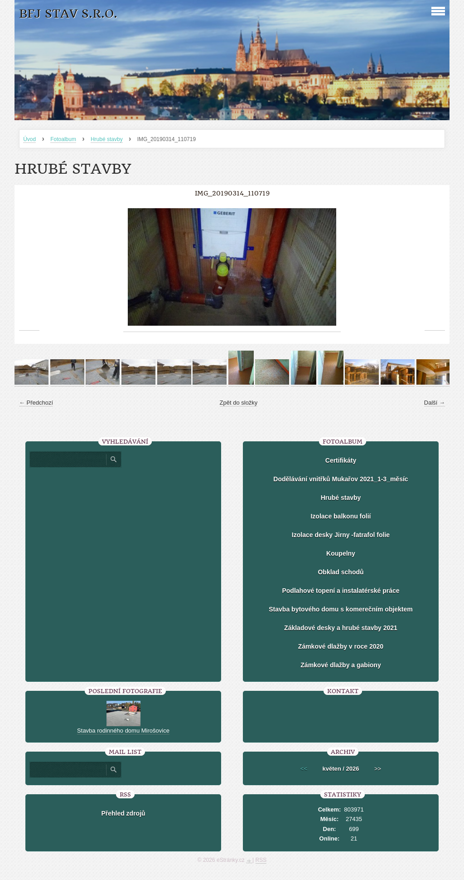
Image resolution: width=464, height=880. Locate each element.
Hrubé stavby (107, 139)
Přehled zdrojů (123, 813)
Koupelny (340, 553)
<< (303, 768)
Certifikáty (340, 460)
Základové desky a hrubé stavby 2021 (340, 627)
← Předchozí (36, 402)
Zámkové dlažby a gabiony (340, 665)
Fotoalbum (63, 139)
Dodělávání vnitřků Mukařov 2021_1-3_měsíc (340, 479)
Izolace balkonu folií (340, 516)
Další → (434, 402)
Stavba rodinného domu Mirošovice (123, 730)
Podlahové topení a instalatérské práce (340, 590)
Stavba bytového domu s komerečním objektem (340, 609)
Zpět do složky (239, 402)
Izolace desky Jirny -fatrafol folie (341, 534)
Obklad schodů (340, 572)
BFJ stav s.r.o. (68, 14)
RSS (261, 860)
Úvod (29, 139)
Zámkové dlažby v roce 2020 (340, 646)
